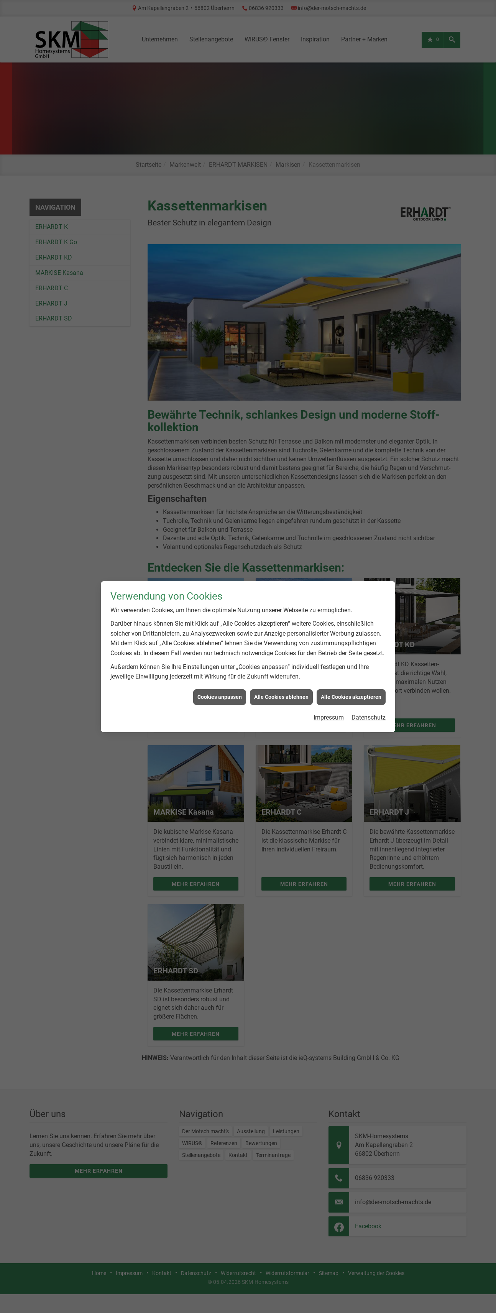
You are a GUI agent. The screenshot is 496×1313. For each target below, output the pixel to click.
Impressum (329, 688)
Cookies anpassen (219, 668)
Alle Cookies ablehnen (281, 668)
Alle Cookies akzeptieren (351, 668)
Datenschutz (368, 688)
